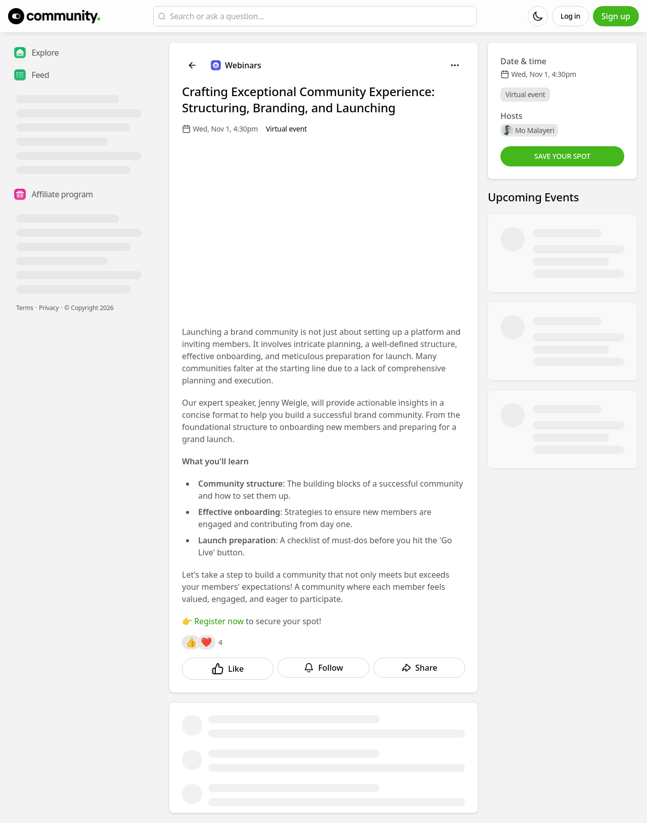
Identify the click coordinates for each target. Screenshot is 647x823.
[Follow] (323, 668)
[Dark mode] (538, 16)
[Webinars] (236, 65)
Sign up (616, 16)
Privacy (49, 308)
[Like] (227, 669)
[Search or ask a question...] (321, 16)
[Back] (192, 65)
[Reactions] (191, 642)
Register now (219, 621)
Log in (570, 16)
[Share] (419, 668)
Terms (24, 308)
